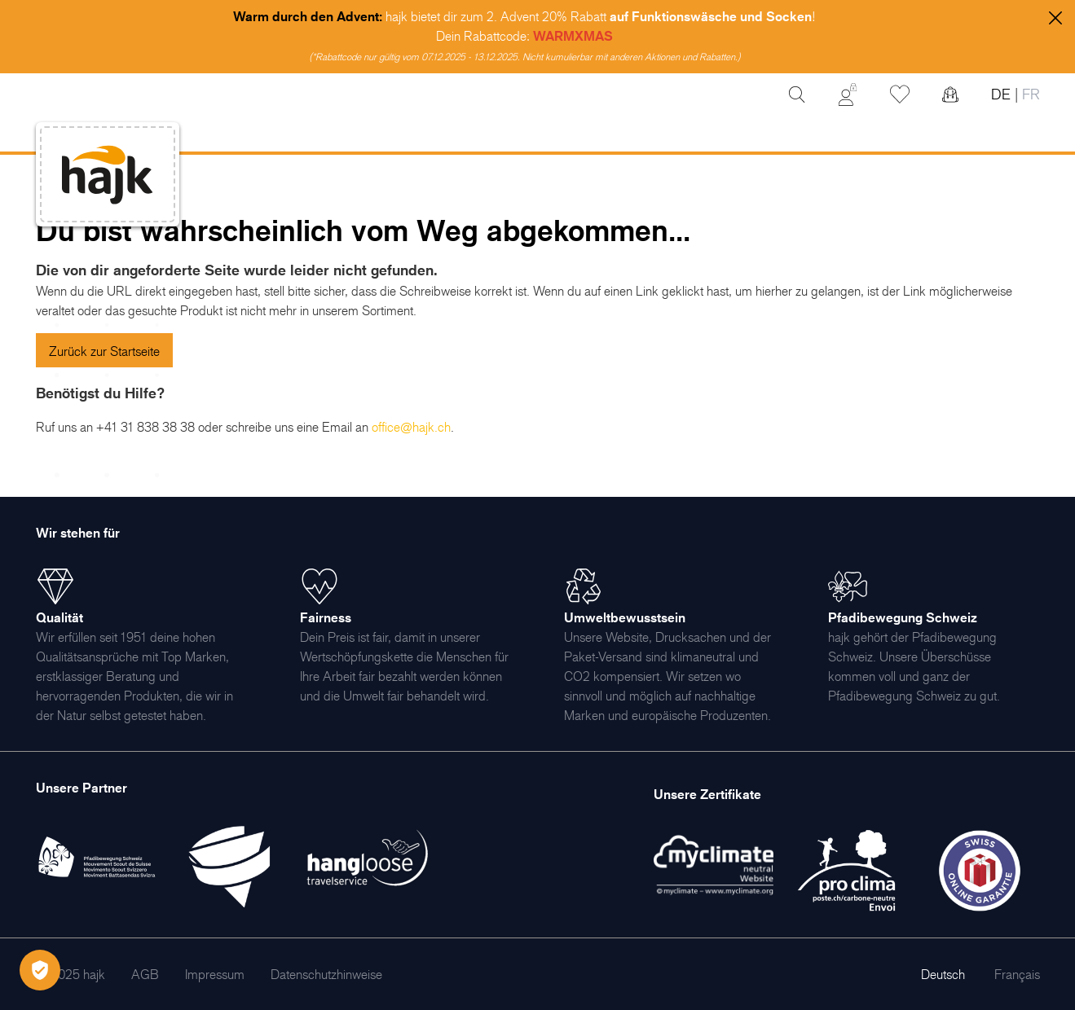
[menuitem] (145, 974)
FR (1029, 94)
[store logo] (107, 174)
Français (1017, 974)
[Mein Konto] (848, 94)
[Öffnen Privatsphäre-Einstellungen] (40, 970)
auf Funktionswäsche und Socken (711, 16)
